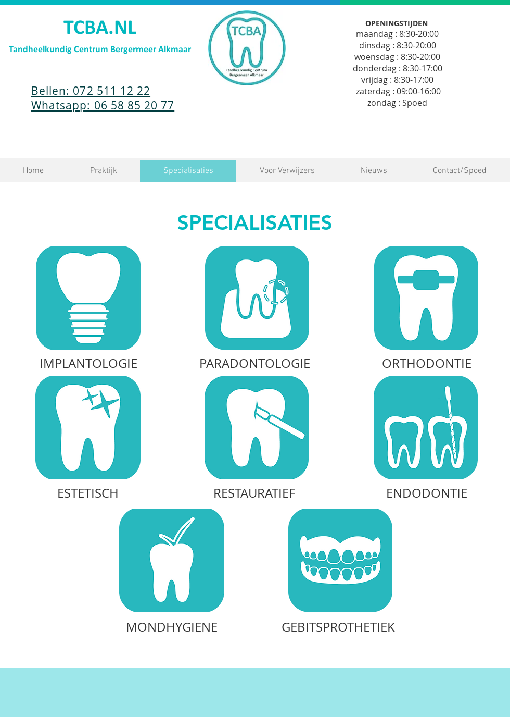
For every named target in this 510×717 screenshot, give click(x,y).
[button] (103, 171)
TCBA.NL (99, 28)
